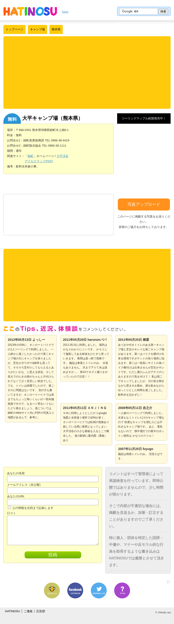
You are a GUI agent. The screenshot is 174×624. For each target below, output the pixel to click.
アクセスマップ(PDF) (39, 161)
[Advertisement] (87, 72)
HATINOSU (12, 611)
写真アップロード (144, 204)
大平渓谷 (62, 156)
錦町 (31, 156)
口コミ (11, 513)
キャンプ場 (37, 29)
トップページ (14, 29)
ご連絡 (28, 611)
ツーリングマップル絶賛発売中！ (144, 118)
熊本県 (56, 29)
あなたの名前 (16, 473)
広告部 (40, 611)
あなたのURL (16, 496)
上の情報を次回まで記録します (31, 508)
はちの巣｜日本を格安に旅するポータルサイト (30, 11)
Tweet (65, 11)
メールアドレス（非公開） (24, 484)
